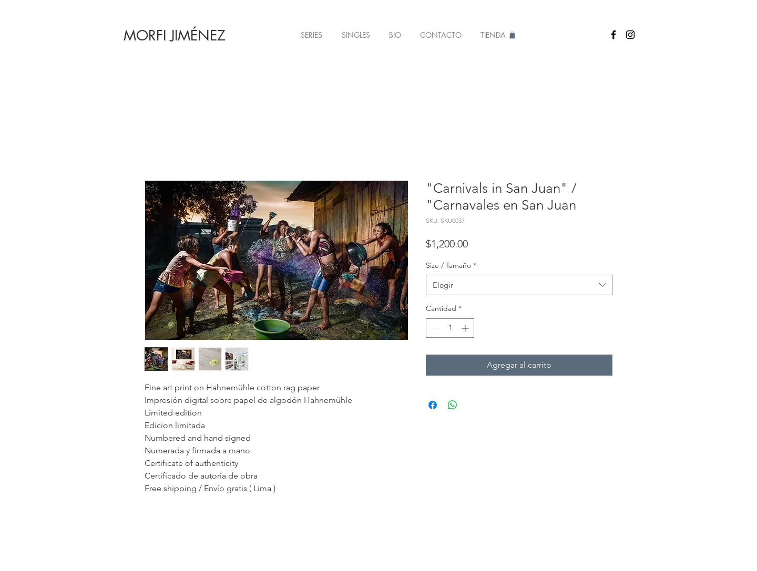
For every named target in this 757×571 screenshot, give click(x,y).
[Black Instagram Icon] (630, 34)
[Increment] (466, 328)
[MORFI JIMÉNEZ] (174, 35)
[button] (311, 35)
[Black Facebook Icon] (613, 34)
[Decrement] (434, 328)
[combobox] (519, 285)
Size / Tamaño (451, 265)
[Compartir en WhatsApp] (452, 405)
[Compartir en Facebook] (432, 405)
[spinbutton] (450, 328)
